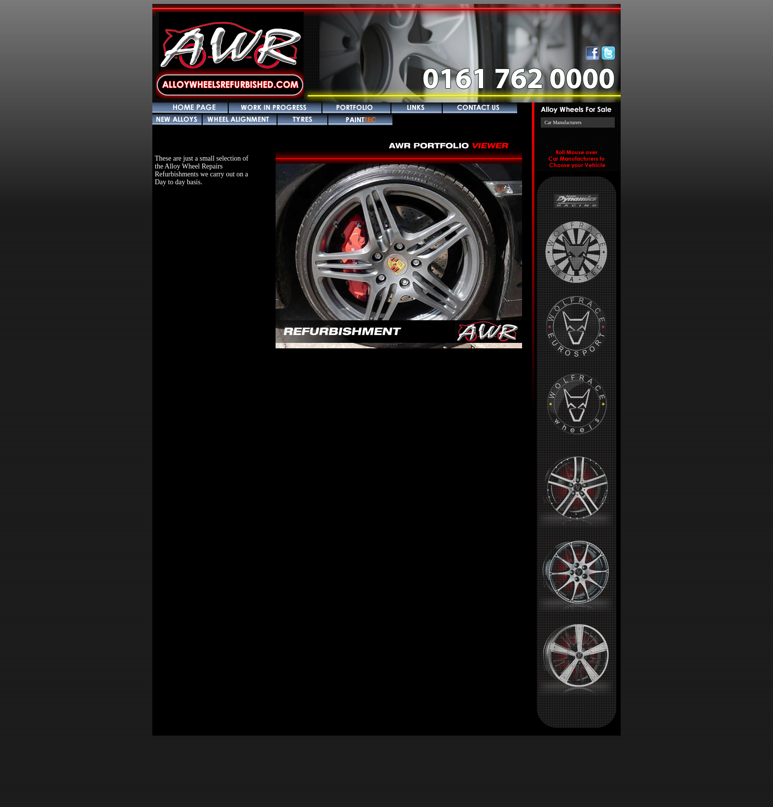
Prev (308, 255)
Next (474, 255)
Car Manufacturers (563, 122)
